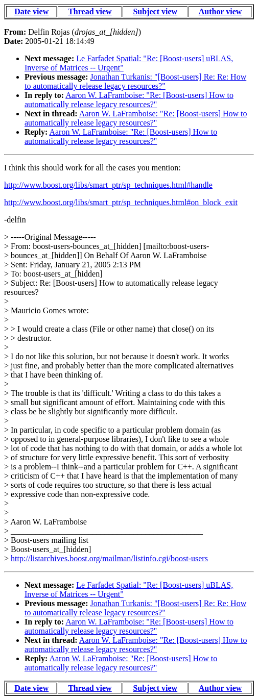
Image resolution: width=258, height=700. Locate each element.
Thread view (89, 11)
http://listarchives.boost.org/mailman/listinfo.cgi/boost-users (109, 558)
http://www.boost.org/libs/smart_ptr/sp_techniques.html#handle (108, 185)
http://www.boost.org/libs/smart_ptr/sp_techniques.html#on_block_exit (121, 202)
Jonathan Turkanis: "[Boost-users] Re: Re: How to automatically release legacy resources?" (135, 81)
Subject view (155, 11)
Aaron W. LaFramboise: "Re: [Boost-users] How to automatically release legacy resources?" (129, 100)
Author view (220, 11)
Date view (31, 11)
